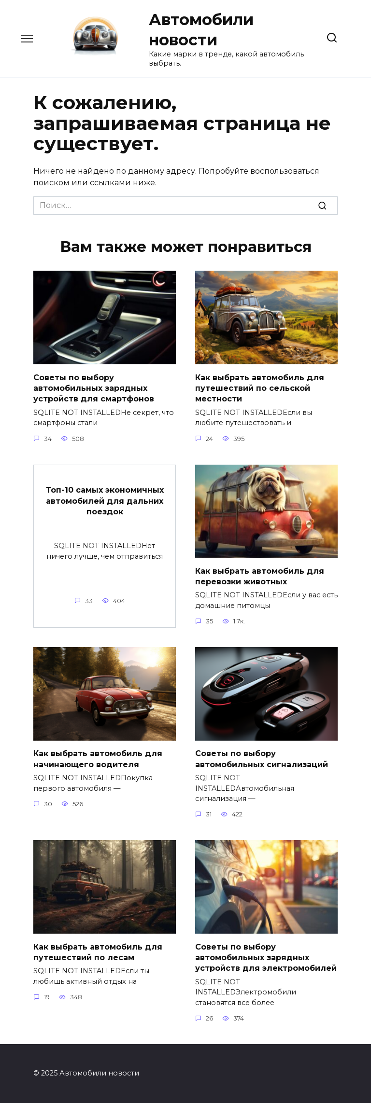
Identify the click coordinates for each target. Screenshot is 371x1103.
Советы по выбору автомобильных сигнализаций (261, 759)
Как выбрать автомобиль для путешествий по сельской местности (259, 387)
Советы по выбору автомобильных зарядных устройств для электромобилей (266, 957)
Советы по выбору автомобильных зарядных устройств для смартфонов (93, 387)
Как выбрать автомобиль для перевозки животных (259, 576)
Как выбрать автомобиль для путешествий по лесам (97, 952)
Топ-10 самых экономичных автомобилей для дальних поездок (105, 500)
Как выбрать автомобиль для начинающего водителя (97, 759)
